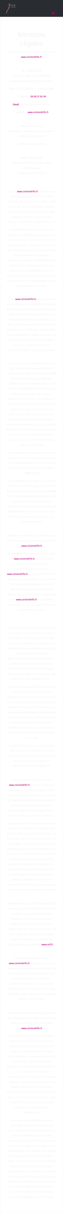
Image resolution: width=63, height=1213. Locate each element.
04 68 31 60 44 (38, 96)
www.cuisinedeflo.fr (31, 56)
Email (16, 104)
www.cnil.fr (47, 944)
